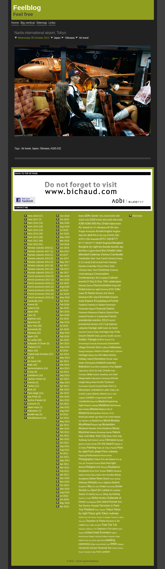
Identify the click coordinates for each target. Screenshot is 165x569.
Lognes (81, 397)
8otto (80, 216)
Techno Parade (91, 505)
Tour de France (90, 517)
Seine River (96, 478)
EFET (112, 289)
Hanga (81, 351)
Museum (83, 428)
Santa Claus (90, 475)
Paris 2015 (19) (35, 226)
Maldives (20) (34, 318)
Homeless (100, 358)
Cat (93, 262)
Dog (114, 285)
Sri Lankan (115, 490)
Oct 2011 (64, 442)
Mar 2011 (64, 467)
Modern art (87, 421)
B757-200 (105, 239)
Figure (91, 308)
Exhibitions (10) (35, 375)
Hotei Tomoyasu (87, 362)
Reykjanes (114, 467)
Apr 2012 (64, 425)
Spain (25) (32, 336)
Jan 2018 (64, 247)
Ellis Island (93, 297)
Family (114, 300)
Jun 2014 (64, 354)
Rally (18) (32, 364)
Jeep (89, 374)
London (90, 397)
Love (109, 397)
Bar (100, 247)
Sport (94, 490)
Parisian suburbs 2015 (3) (40, 258)
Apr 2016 (64, 301)
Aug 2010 (64, 492)
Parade (114, 448)
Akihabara (102, 227)
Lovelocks (84, 401)
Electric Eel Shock (105, 293)
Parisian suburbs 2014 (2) (40, 262)
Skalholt (116, 482)
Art (94, 235)
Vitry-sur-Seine (90, 540)
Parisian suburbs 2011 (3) (40, 269)
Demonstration (103, 285)
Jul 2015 (64, 325)
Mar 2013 (64, 389)
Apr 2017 (64, 265)
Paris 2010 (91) (35, 244)
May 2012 (64, 421)
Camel (104, 258)
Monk (107, 420)
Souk (89, 490)
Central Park (101, 262)
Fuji (106, 324)
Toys (87, 525)
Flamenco (93, 312)
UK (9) (30, 357)
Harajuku (89, 351)
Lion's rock (111, 394)
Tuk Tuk (112, 524)
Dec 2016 (64, 276)
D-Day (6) (32, 372)
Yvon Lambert (103, 551)
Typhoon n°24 (104, 528)
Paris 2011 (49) (35, 240)
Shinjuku (92, 482)
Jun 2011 (64, 457)
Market (94, 409)
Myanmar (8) (33, 322)
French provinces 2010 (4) (40, 297)
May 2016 (64, 297)
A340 (119, 219)
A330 (92, 219)
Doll (119, 285)
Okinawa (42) (34, 333)
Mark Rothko (83, 409)
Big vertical (28, 22)
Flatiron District (105, 312)
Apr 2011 (64, 464)
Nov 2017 (64, 251)
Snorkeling (111, 486)
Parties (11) (33, 386)
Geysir (90, 335)
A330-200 (101, 219)
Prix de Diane (108, 459)
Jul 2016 (64, 290)
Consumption (101, 273)
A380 (81, 223)
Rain (103, 463)
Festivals (83, 308)
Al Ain (110, 227)
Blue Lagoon (89, 250)
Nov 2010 (64, 481)
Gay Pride (114, 331)
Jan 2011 (64, 474)
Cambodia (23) (34, 301)
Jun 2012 (64, 418)
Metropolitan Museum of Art (102, 413)
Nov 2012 (64, 400)
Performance (93, 455)
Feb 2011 (64, 471)
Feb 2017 (64, 269)
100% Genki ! (91, 215)
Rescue (104, 467)
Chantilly (91, 266)
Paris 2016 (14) (35, 223)
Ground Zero (93, 347)
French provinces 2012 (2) (40, 294)
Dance (89, 285)
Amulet (100, 231)
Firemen (82, 312)
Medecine (84, 413)
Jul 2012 (64, 414)
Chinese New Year (87, 270)
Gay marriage (101, 331)
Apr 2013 (64, 386)
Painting (91, 447)
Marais (117, 405)
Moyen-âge (97, 425)
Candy (87, 262)
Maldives (104, 405)
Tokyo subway (110, 513)
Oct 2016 (64, 283)
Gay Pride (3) (34, 396)
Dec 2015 (64, 311)
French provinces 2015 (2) (40, 286)
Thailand (89, 509)
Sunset (113, 501)
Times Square (100, 510)
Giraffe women (114, 336)
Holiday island (85, 358)
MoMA (95, 420)
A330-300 (112, 219)
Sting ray (98, 494)
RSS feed (137, 216)
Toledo (81, 517)
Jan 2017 (64, 272)
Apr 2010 (64, 506)
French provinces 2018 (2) (40, 276)
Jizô (110, 374)
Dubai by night (93, 289)
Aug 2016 (64, 286)
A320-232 (55, 148)
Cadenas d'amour (100, 254)
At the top (101, 235)
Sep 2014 (64, 347)
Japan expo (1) (34, 407)
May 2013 (64, 382)
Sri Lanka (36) (34, 340)
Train (104, 524)
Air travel (83, 37)
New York (83, 436)
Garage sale (95, 328)
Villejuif (81, 540)
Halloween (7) (34, 411)
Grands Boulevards (98, 343)
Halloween (115, 347)
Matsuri (103, 409)
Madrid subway (91, 405)
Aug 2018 (64, 226)
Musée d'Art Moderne (100, 428)
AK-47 (93, 227)
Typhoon (81, 529)
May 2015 (64, 333)
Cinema (114, 270)
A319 (106, 216)
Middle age (93, 417)
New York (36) (34, 325)
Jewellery (104, 374)
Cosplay (103, 277)
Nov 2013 (64, 368)
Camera (112, 258)
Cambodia (117, 254)
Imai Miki (94, 367)
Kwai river (107, 386)
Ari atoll (87, 235)
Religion (91, 466)
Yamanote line (104, 548)
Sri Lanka (103, 490)
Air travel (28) (34, 361)
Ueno (114, 528)
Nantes (109, 432)
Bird (80, 250)
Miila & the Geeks (106, 417)
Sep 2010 (64, 488)
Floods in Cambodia (97, 316)
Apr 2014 (64, 361)
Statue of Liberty (86, 494)
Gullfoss (105, 347)
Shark (106, 478)
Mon (101, 421)
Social (82, 490)
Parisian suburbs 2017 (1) (40, 251)
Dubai (81, 289)
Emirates (105, 297)
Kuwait (99, 386)
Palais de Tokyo (103, 448)
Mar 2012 (64, 428)
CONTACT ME (21, 208)
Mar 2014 (64, 364)
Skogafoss (82, 486)
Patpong (82, 455)
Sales (109, 470)
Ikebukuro (84, 366)
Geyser (82, 335)
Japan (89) (32, 311)
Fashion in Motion (97, 305)
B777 (115, 239)
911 (102, 216)
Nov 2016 (64, 279)
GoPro (100, 339)
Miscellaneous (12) (36, 418)
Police (97, 459)
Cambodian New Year (89, 258)
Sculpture (83, 478)
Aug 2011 (64, 449)
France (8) (32, 304)
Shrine (100, 483)
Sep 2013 (64, 375)
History (112, 355)
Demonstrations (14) (37, 368)
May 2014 (64, 357)
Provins (97, 463)
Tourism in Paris (96, 520)
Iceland (100, 362)
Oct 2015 (64, 318)
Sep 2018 (64, 223)
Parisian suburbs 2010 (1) (40, 272)
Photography (85, 459)
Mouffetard (85, 424)
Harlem (98, 351)
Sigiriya (107, 482)
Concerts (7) (33, 403)
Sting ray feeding (111, 494)
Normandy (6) (34, 329)
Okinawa (70, 37)
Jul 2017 (64, 255)
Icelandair (111, 362)
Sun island (103, 501)
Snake (103, 486)
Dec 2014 (64, 343)
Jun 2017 (64, 258)
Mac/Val (94, 401)
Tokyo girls (94, 513)
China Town (109, 266)
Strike (95, 498)
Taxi (120, 502)
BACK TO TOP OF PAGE (26, 173)
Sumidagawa (91, 502)
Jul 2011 (64, 453)
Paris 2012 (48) (35, 237)
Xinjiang (120, 544)
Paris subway (109, 451)
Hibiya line (93, 355)
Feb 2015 (64, 336)
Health (105, 351)
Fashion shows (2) (36, 379)
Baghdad (107, 243)
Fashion (82, 304)
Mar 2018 (64, 240)
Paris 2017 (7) (34, 219)
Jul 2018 (64, 230)
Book (98, 250)
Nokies (95, 440)
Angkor (108, 231)
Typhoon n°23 (91, 529)
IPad (112, 367)
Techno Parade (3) (36, 400)
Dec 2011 (64, 439)
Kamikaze (106, 378)
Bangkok (117, 242)
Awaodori (95, 239)
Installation (104, 367)
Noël (90, 440)
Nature (116, 432)
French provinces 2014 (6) (40, 290)
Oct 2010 (64, 485)
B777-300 (83, 242)
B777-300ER (95, 243)
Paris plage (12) (35, 393)
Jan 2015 (64, 340)
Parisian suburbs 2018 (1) (40, 247)
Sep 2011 (64, 446)
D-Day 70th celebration (108, 281)
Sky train (95, 486)
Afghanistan (115, 223)
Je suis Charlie (102, 370)
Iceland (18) (33, 308)
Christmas (103, 270)
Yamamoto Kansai (87, 548)
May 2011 (64, 460)
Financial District (104, 308)
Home (15, 22)
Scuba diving (114, 474)
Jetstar (96, 374)
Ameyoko (90, 231)
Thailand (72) (34, 347)
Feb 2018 (64, 244)
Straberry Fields (84, 498)
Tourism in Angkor (104, 517)
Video (117, 536)
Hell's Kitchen (116, 351)
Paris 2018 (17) (35, 216)
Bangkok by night (88, 246)
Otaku (83, 448)
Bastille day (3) (34, 414)
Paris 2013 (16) (35, 233)
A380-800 (90, 223)
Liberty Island (99, 393)
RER (98, 467)
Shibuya (82, 482)
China (100, 266)
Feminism (111, 305)
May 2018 (64, 237)
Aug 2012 (64, 411)
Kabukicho (96, 378)
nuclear (101, 440)
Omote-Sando (91, 444)
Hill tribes (103, 355)
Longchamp (100, 397)
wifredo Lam (105, 544)
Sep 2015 (64, 322)
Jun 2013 (64, 379)
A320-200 (115, 216)
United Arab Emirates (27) (40, 354)
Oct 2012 (64, 403)
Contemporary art (88, 277)
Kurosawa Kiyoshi (86, 386)
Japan (57, 37)
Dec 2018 (64, 216)
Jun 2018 (64, 233)
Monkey (115, 420)
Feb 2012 (64, 432)
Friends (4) (32, 382)
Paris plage (94, 451)
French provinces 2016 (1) (40, 283)
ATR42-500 (113, 235)
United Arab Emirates (98, 532)
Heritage (83, 355)
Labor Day (109, 389)
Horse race (112, 358)
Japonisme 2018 (86, 370)
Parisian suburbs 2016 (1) (40, 255)
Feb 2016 (64, 304)
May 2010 (64, 503)
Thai (80, 509)
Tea (80, 505)
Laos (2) (31, 315)
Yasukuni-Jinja (90, 552)
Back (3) (31, 389)
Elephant (83, 297)
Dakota (82, 285)
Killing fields (90, 382)
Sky (89, 486)
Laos (88, 393)
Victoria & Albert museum (105, 536)
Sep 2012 (64, 407)
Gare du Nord (110, 328)
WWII (113, 544)
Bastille (107, 246)
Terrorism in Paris (109, 505)
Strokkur (103, 498)
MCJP (109, 409)
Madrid (102, 401)
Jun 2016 (64, 294)
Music (115, 428)
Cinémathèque (85, 274)
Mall (112, 405)
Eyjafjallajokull (103, 301)
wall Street (101, 540)
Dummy (104, 289)
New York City (97, 436)
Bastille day (117, 246)
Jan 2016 (64, 308)
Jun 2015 (64, 329)
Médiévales (83, 417)
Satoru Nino (101, 475)
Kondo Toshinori (105, 382)
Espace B (90, 300)
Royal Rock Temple (97, 471)
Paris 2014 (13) (35, 230)
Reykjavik (83, 470)
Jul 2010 (64, 496)
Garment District (86, 332)
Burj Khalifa (108, 250)
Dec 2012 (64, 396)
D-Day (90, 281)
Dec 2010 (64, 478)
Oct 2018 (64, 219)
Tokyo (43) (32, 350)
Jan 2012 (64, 435)
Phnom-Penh (106, 455)
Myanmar (83, 432)
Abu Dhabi (103, 223)
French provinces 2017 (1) (40, 279)
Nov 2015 (64, 315)
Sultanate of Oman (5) (38, 343)
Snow (118, 486)
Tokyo (109, 509)
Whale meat (95, 544)
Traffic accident (95, 525)
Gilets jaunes (101, 336)
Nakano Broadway (98, 432)
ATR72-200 (84, 239)
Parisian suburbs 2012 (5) (40, 265)
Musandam (108, 424)
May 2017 (64, 262)
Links (52, 22)
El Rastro (90, 293)
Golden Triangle (87, 339)
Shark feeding (114, 479)
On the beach (105, 443)
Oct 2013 (64, 372)
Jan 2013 (64, 393)
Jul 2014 (64, 350)
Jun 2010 (64, 499)
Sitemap (41, 22)
